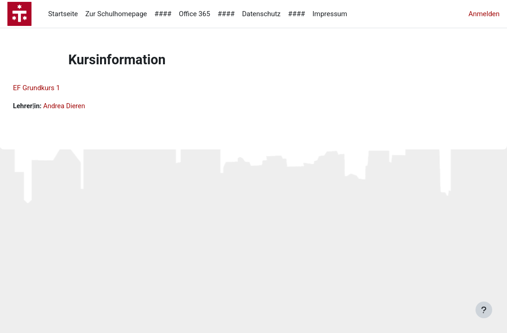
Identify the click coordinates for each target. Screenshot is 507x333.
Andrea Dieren (88, 106)
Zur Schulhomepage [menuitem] (116, 14)
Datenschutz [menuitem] (261, 14)
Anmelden (484, 14)
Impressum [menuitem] (330, 14)
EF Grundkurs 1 (58, 88)
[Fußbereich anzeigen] (484, 310)
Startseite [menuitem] (63, 14)
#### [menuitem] (162, 14)
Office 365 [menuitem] (194, 14)
